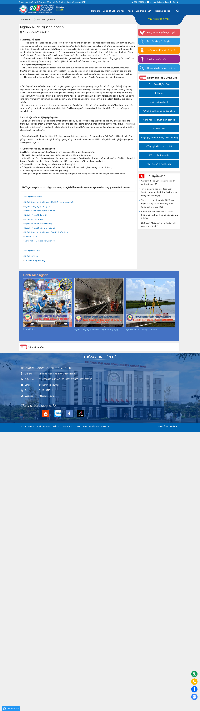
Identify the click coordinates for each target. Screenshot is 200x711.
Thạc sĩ (130, 11)
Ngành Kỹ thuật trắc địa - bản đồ (39, 507)
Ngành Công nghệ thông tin (37, 485)
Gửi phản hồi (11, 708)
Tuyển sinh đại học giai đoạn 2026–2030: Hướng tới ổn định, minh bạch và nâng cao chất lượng (159, 192)
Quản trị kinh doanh (159, 102)
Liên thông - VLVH (144, 11)
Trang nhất (25, 19)
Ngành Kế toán (31, 535)
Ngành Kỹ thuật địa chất (35, 494)
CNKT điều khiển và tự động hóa (159, 111)
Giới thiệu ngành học (46, 19)
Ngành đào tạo (162, 11)
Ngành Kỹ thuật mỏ (33, 498)
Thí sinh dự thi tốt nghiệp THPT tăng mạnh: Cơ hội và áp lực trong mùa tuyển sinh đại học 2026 (158, 203)
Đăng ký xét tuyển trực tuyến (161, 32)
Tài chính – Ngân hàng (34, 539)
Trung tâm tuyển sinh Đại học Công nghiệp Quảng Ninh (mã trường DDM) (75, 705)
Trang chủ (95, 11)
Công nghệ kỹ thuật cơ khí (159, 146)
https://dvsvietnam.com (32, 708)
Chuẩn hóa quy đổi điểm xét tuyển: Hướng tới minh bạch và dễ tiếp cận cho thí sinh (159, 214)
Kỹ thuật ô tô (30, 515)
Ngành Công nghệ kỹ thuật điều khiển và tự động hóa (49, 481)
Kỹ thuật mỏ (159, 128)
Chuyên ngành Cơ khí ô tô (159, 164)
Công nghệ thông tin (159, 155)
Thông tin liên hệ (100, 636)
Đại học (120, 11)
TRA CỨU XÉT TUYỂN (158, 19)
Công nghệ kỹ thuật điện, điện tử (39, 520)
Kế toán (159, 93)
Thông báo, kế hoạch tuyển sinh (162, 68)
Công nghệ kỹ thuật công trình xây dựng (159, 137)
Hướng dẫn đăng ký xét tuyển (161, 50)
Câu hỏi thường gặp (156, 59)
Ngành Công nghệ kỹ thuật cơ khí (39, 490)
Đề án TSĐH (108, 11)
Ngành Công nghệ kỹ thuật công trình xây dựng (46, 511)
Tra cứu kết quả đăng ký (158, 41)
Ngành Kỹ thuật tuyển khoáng (38, 502)
